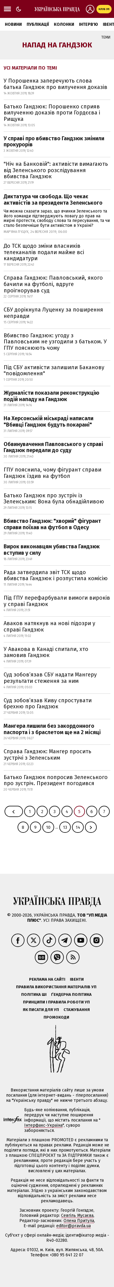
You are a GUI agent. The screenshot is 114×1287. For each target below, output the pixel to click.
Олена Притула (79, 1220)
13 (65, 827)
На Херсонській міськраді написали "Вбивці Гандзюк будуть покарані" (48, 421)
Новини (13, 24)
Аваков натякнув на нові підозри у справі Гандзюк (49, 626)
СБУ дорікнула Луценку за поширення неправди (53, 312)
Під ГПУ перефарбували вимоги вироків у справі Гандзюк (57, 601)
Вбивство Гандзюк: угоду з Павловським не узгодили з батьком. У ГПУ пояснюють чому (55, 341)
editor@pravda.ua (73, 1225)
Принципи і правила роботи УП (56, 1002)
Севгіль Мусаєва (77, 1215)
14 (78, 827)
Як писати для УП (41, 1009)
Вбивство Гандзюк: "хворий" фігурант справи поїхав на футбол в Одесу (52, 524)
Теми (105, 37)
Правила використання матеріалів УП (56, 987)
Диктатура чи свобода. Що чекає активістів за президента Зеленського (53, 199)
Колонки (64, 24)
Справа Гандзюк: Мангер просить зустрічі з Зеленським (47, 754)
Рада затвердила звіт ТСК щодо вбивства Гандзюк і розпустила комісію (56, 575)
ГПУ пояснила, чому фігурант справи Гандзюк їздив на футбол (52, 472)
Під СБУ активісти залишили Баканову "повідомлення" (54, 370)
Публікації (38, 24)
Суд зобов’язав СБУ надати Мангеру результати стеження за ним (50, 677)
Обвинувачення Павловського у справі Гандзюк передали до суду (53, 447)
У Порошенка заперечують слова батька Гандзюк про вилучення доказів (55, 83)
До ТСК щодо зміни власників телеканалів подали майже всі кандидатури (44, 252)
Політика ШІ (34, 994)
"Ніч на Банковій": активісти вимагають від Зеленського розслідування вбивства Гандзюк (56, 170)
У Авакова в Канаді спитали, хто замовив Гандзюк (46, 652)
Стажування (77, 1009)
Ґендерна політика (71, 994)
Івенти (77, 979)
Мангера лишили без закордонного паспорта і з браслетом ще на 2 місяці (52, 729)
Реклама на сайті (47, 979)
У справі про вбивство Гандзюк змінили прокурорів (54, 141)
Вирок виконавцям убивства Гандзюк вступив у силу (52, 549)
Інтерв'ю (88, 24)
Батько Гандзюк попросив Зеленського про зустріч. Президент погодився (56, 780)
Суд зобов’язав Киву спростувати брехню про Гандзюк (48, 703)
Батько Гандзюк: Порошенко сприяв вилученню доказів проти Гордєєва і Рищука (52, 112)
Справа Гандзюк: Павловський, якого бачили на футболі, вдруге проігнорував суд (53, 284)
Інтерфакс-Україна (43, 1125)
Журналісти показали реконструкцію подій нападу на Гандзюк (51, 396)
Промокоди (56, 1017)
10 (48, 827)
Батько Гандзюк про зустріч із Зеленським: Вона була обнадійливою (54, 498)
